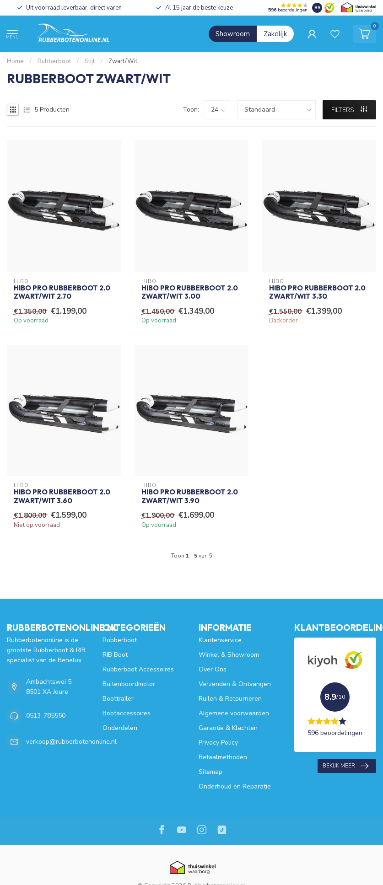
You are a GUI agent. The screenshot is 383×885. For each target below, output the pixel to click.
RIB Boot (115, 654)
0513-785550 (45, 715)
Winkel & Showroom (229, 654)
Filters (349, 110)
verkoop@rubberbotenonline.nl (71, 741)
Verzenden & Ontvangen (235, 684)
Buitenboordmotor (128, 684)
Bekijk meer (345, 766)
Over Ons (213, 669)
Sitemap (210, 771)
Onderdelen (119, 728)
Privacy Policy (218, 742)
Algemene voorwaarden (234, 713)
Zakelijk (275, 33)
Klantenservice (220, 640)
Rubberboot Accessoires (138, 669)
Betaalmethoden (223, 757)
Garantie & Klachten (228, 728)
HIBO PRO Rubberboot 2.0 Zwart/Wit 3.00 (189, 292)
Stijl (90, 61)
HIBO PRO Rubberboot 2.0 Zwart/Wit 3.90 (189, 496)
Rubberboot (54, 61)
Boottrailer (118, 698)
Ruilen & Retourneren (230, 698)
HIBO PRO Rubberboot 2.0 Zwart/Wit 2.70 (62, 292)
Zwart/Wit (122, 61)
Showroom (233, 33)
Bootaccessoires (126, 713)
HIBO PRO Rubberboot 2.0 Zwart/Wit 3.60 (62, 496)
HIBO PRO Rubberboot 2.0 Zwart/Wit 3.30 (317, 292)
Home (15, 61)
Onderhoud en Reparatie (235, 786)
